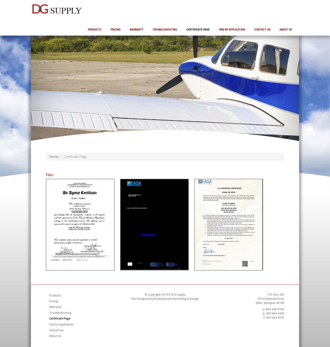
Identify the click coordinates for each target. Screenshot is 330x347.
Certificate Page (198, 29)
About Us (286, 29)
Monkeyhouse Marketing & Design (176, 299)
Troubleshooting (164, 29)
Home (53, 156)
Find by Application (232, 29)
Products (94, 29)
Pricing (115, 29)
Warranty (136, 29)
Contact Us (262, 29)
